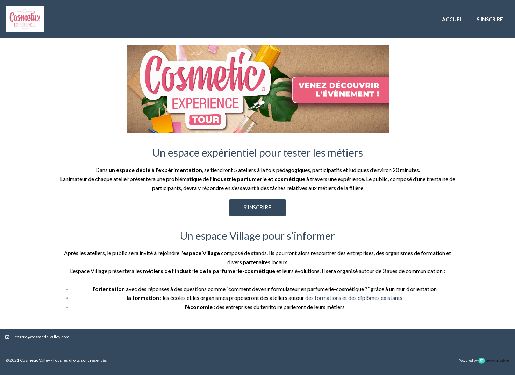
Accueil (453, 19)
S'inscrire (490, 19)
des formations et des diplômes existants (353, 297)
